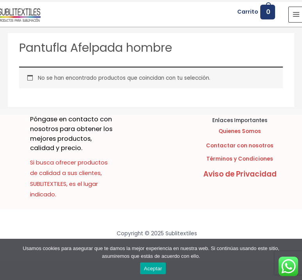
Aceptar (153, 268)
